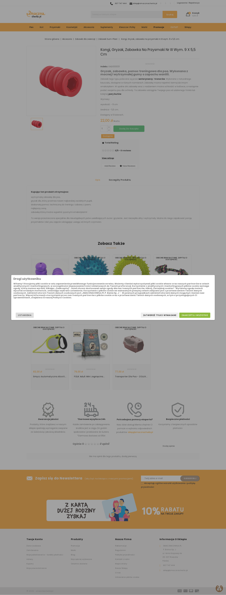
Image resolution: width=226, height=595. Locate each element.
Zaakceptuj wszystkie (163, 315)
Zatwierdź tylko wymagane (128, 315)
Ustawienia (56, 315)
